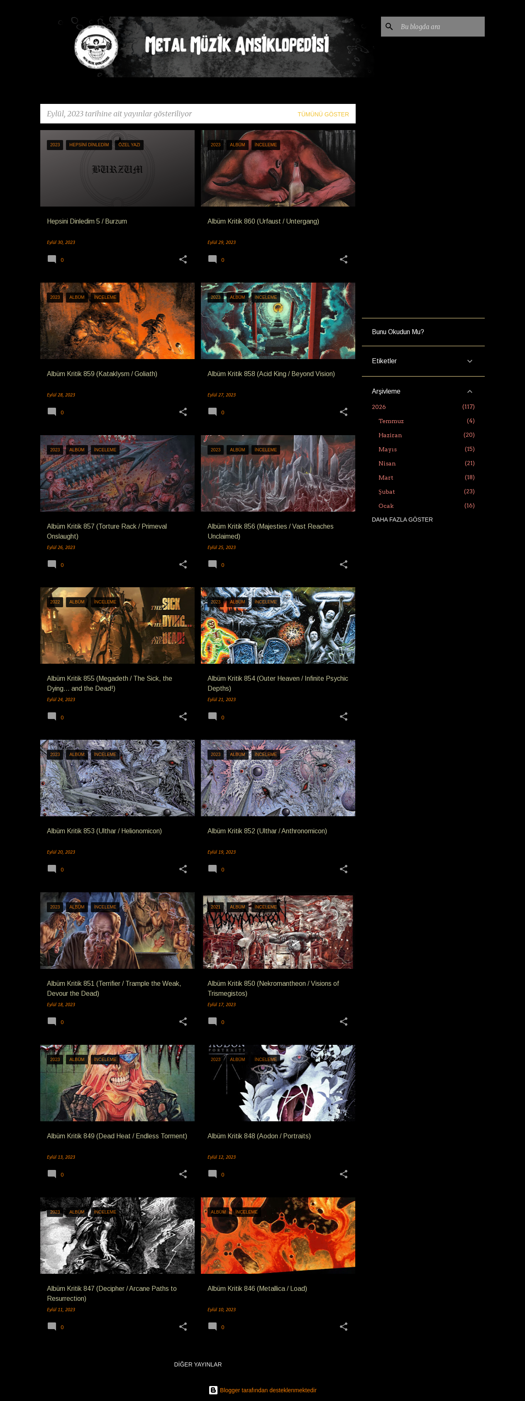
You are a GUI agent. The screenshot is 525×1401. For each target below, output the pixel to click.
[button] (183, 260)
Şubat (386, 491)
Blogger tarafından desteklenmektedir (262, 1390)
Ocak (385, 505)
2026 (379, 407)
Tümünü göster (323, 114)
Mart (385, 477)
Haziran (390, 435)
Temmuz (391, 421)
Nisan (387, 463)
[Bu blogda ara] (441, 27)
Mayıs (387, 449)
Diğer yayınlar (198, 1364)
